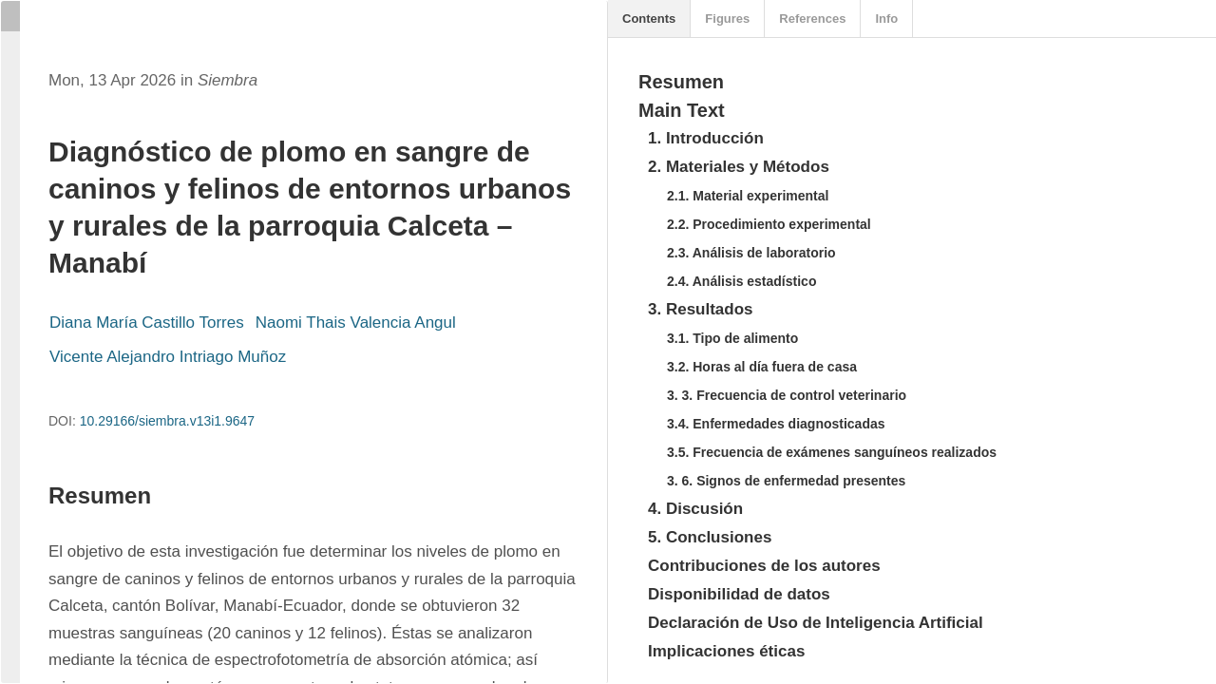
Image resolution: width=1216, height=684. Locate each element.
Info (886, 18)
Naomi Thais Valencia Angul (356, 323)
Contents (648, 18)
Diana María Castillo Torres (146, 323)
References (812, 18)
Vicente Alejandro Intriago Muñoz (167, 357)
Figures (727, 18)
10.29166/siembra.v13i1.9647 (167, 420)
